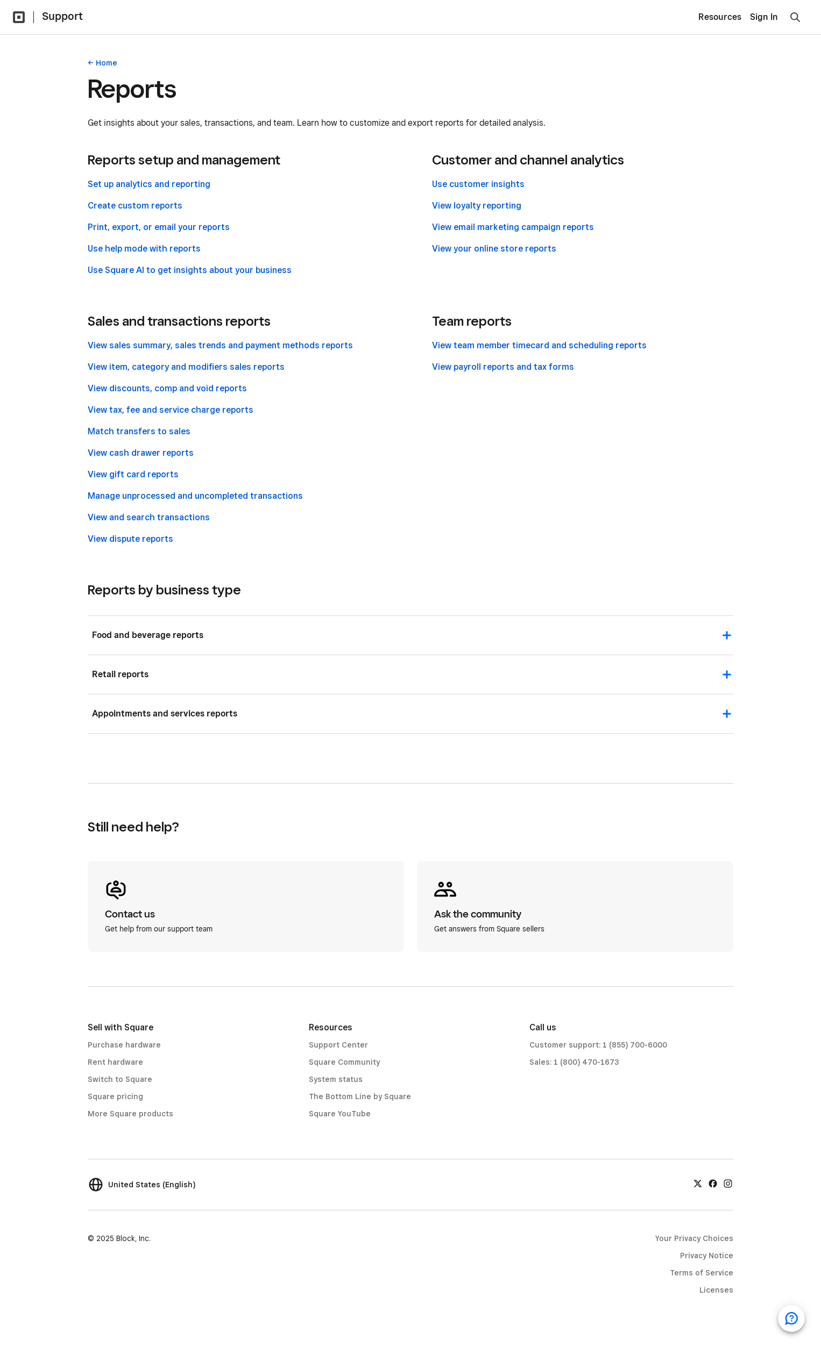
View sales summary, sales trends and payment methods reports (220, 345)
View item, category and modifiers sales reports (186, 367)
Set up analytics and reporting (149, 184)
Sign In (764, 17)
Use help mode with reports (144, 248)
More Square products (130, 1113)
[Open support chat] (791, 1318)
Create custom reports (135, 205)
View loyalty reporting (476, 205)
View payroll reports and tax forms (503, 367)
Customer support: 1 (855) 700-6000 (598, 1045)
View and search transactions (149, 517)
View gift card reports (133, 474)
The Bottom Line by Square (360, 1096)
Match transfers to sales (139, 431)
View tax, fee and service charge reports (170, 410)
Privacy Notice (706, 1255)
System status (336, 1079)
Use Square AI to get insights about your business (190, 270)
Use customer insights (478, 184)
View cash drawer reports (141, 453)
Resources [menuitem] (719, 17)
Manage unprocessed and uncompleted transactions (195, 496)
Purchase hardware (124, 1045)
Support (62, 16)
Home (106, 63)
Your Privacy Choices (694, 1238)
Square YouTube (340, 1113)
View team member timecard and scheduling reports (539, 345)
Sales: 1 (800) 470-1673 (574, 1062)
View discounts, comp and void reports (167, 388)
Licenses (716, 1290)
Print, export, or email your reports (159, 227)
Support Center (338, 1045)
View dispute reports (130, 539)
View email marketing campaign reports (513, 227)
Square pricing (115, 1096)
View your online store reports (494, 248)
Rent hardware (115, 1062)
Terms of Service (701, 1272)
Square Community (344, 1062)
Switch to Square (120, 1079)
